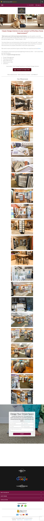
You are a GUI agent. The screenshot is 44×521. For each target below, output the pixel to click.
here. (39, 48)
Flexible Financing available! (10, 1)
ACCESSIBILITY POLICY (28, 519)
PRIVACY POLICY (20, 519)
